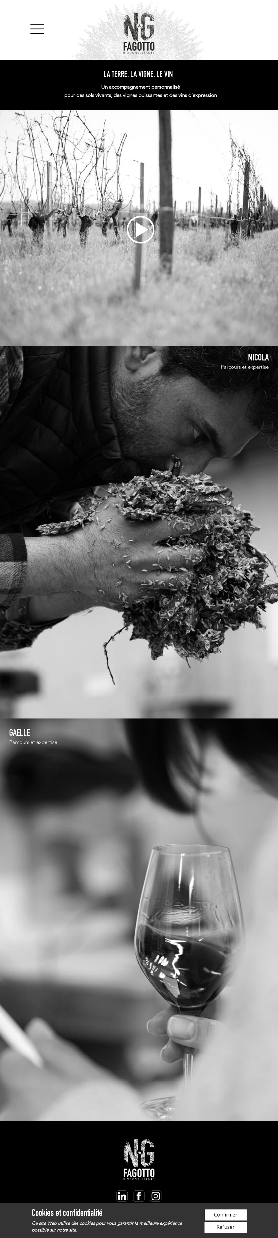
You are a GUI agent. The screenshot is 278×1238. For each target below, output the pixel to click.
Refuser (225, 1227)
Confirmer (225, 1214)
